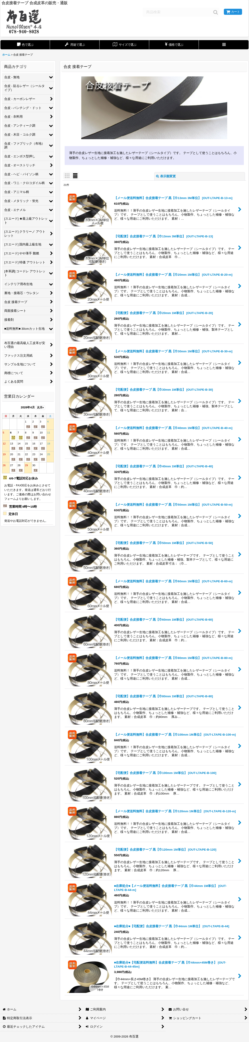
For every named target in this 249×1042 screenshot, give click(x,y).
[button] (224, 44)
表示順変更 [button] (166, 176)
